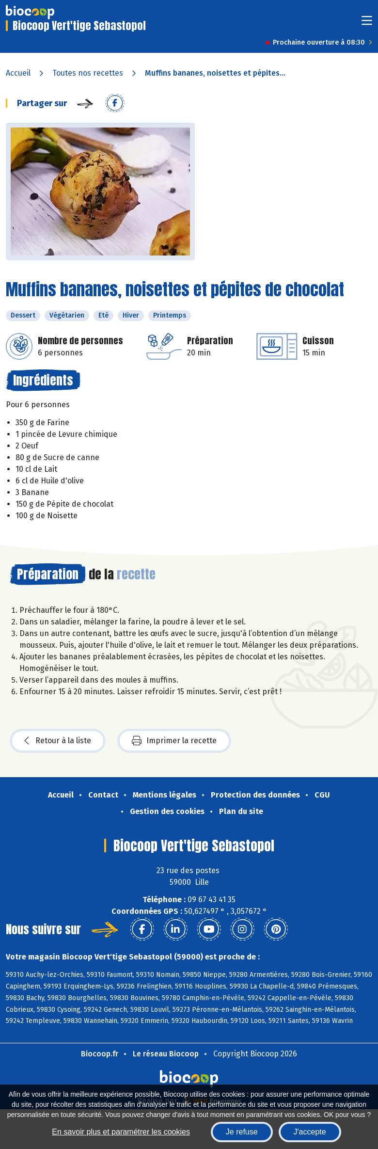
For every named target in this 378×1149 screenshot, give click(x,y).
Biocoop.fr (99, 1053)
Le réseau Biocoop (166, 1053)
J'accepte (310, 1132)
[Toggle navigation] (367, 23)
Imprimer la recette (174, 741)
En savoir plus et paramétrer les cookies (121, 1132)
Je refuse (242, 1132)
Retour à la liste (57, 741)
